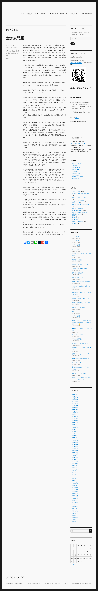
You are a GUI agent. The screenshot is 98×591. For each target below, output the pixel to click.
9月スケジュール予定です (78, 307)
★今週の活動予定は (77, 339)
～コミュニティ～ (76, 191)
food (73, 311)
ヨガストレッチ (76, 203)
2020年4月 (75, 499)
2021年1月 (74, 482)
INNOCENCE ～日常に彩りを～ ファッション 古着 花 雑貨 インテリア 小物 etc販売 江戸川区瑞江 (32, 583)
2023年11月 (75, 418)
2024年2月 (75, 413)
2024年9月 (75, 400)
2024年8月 (75, 401)
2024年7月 (75, 403)
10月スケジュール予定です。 (79, 277)
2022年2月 (75, 457)
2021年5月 (75, 474)
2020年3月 (75, 500)
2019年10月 (75, 510)
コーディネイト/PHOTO (78, 201)
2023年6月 (75, 428)
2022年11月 (75, 441)
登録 (72, 43)
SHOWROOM (87, 14)
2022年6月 (75, 450)
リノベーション (10, 50)
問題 (10, 52)
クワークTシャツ (76, 362)
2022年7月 (75, 448)
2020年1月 (75, 504)
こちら (77, 117)
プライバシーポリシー (66, 583)
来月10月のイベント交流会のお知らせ (82, 281)
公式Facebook (76, 173)
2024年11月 (75, 396)
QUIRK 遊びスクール (73, 14)
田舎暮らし (13, 53)
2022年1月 (75, 459)
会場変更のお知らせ (77, 260)
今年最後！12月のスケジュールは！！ (82, 264)
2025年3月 (75, 394)
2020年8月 (75, 491)
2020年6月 (75, 495)
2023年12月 (75, 416)
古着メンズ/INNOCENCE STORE (80, 204)
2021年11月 (75, 463)
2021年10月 (75, 465)
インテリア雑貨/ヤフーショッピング (81, 197)
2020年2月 (75, 502)
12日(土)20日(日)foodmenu (79, 268)
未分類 (73, 216)
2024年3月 (75, 411)
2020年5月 (75, 497)
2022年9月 (75, 444)
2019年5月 (75, 519)
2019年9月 (75, 512)
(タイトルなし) (76, 236)
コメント (8, 58)
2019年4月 (75, 521)
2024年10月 (75, 398)
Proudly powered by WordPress (82, 583)
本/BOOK (74, 218)
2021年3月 (74, 478)
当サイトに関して (27, 14)
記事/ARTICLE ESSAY (12, 47)
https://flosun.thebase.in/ (77, 143)
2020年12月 (75, 484)
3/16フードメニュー (77, 249)
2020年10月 (75, 487)
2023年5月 (75, 429)
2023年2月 (75, 435)
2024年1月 (75, 415)
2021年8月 (75, 469)
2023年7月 (75, 426)
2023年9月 (75, 422)
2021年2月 (75, 480)
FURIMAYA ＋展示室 (57, 14)
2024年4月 (75, 409)
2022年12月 (75, 439)
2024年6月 (75, 405)
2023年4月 (75, 431)
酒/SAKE (74, 223)
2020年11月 (75, 486)
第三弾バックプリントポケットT (80, 354)
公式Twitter (75, 171)
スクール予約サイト (41, 14)
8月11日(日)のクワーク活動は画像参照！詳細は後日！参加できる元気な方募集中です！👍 (81, 322)
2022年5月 (75, 452)
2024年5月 (75, 407)
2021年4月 (75, 476)
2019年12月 (75, 506)
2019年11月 (75, 508)
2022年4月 (75, 454)
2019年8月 (75, 514)
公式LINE (74, 166)
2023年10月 (75, 420)
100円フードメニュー (77, 334)
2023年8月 (75, 424)
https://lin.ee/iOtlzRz (76, 62)
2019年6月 (75, 517)
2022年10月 (75, 443)
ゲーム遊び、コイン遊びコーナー (80, 343)
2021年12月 (75, 461)
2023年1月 (74, 437)
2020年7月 (75, 493)
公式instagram (76, 167)
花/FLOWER (75, 219)
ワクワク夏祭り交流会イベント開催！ (81, 303)
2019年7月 (75, 515)
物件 (9, 53)
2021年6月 (75, 472)
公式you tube (75, 169)
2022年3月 (75, 456)
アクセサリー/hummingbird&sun (81, 193)
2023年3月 (75, 433)
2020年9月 (75, 489)
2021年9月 (75, 467)
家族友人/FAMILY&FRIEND (79, 212)
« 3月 (74, 564)
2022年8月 (75, 446)
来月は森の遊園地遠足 (77, 273)
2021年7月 (75, 471)
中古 (16, 50)
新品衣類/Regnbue (77, 214)
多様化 (13, 52)
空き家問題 (15, 38)
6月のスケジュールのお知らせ (80, 373)
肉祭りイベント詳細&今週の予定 (80, 358)
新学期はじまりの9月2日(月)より (80, 298)
